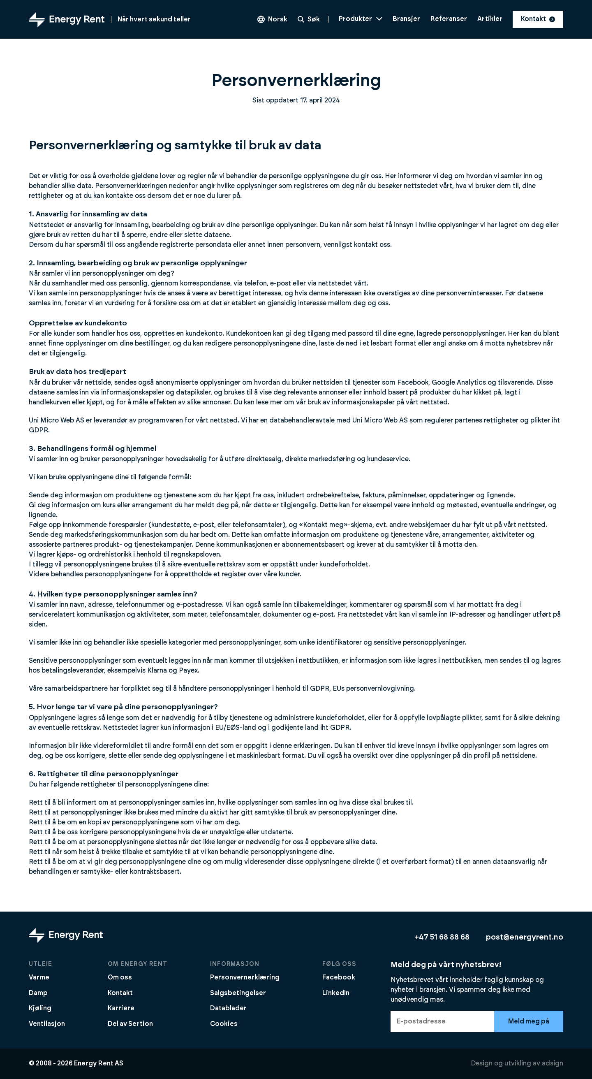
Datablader (228, 1008)
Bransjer (406, 19)
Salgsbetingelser (238, 993)
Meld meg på (528, 1021)
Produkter (360, 19)
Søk (309, 19)
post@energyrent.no (524, 937)
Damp (38, 993)
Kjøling (40, 1008)
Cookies (224, 1024)
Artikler (489, 19)
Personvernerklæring (245, 977)
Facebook (338, 977)
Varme (39, 977)
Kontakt (538, 19)
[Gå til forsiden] (110, 19)
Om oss (120, 977)
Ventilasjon (47, 1024)
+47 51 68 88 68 (441, 937)
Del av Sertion (130, 1024)
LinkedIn (335, 993)
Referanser (448, 19)
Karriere (121, 1008)
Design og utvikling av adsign (517, 1063)
